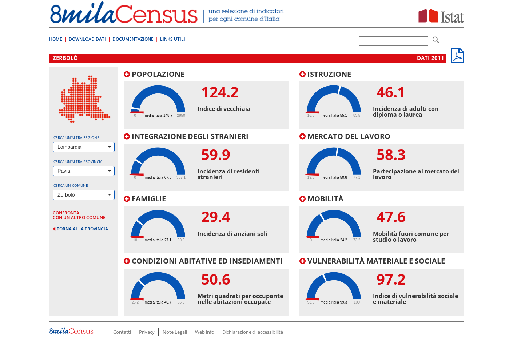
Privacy (147, 332)
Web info (204, 332)
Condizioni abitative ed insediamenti (203, 261)
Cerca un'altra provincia (77, 161)
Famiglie (145, 199)
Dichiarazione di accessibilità (252, 332)
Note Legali (175, 332)
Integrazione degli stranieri (186, 136)
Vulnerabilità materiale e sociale (372, 261)
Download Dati (87, 39)
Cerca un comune (70, 185)
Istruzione (325, 74)
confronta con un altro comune (79, 215)
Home (55, 39)
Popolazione (154, 74)
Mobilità (321, 199)
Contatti (122, 332)
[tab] (206, 99)
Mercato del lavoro (344, 136)
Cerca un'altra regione (76, 137)
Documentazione (133, 39)
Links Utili (172, 39)
